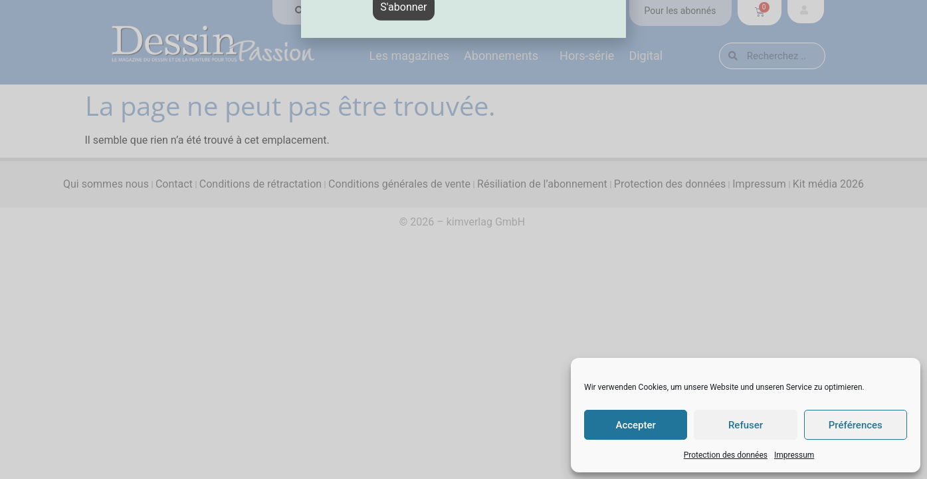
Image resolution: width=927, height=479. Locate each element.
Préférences (855, 425)
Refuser (745, 425)
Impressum (794, 455)
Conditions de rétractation (260, 184)
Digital (649, 56)
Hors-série (587, 56)
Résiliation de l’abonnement (542, 184)
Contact (174, 184)
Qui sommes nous (106, 184)
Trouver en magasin (348, 10)
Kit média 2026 (828, 184)
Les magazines (409, 56)
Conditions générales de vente (399, 184)
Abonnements (504, 56)
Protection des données (726, 455)
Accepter (635, 425)
